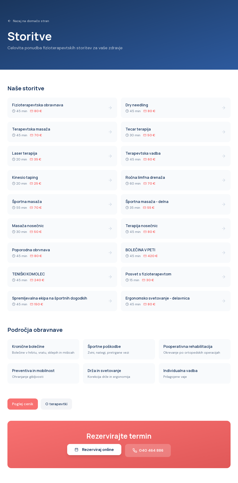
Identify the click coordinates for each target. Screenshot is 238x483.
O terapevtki (56, 403)
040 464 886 (147, 450)
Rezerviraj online (94, 449)
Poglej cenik (22, 403)
